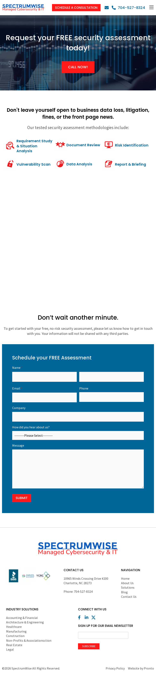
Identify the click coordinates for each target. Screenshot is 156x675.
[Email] (108, 8)
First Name (44, 382)
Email (17, 388)
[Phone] (128, 7)
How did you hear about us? (31, 427)
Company (18, 408)
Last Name (111, 382)
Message (18, 446)
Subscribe (88, 646)
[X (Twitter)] (94, 618)
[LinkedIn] (88, 618)
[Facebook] (81, 618)
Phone (83, 388)
